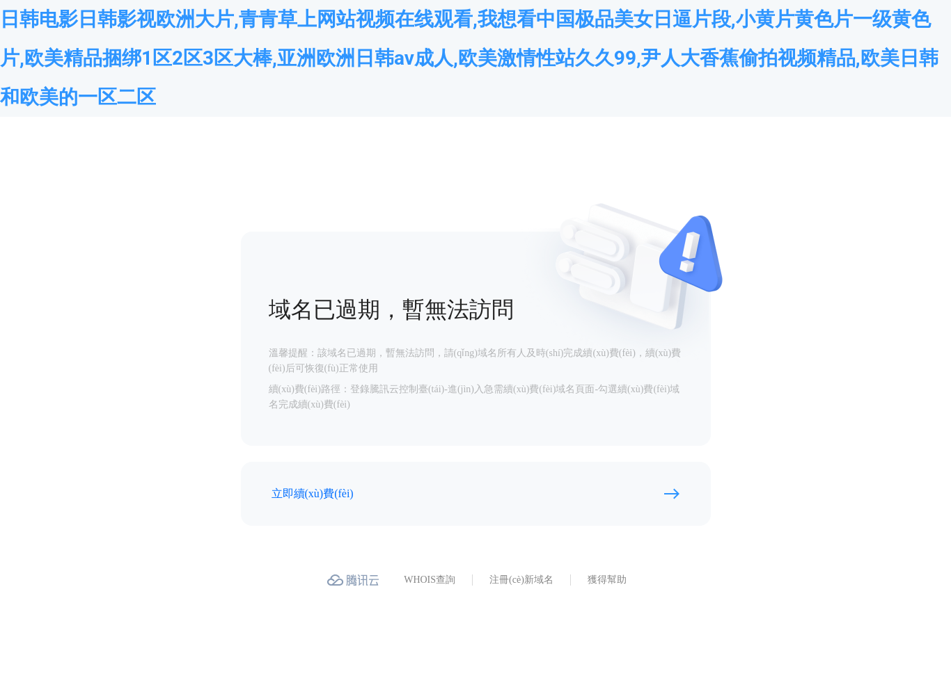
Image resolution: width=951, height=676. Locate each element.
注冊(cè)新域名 (521, 579)
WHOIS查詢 (429, 579)
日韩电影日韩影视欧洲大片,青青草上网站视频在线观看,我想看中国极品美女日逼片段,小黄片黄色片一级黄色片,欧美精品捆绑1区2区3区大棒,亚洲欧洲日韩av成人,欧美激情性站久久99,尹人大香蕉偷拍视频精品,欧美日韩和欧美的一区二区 (469, 58)
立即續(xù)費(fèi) (313, 493)
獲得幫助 (607, 579)
